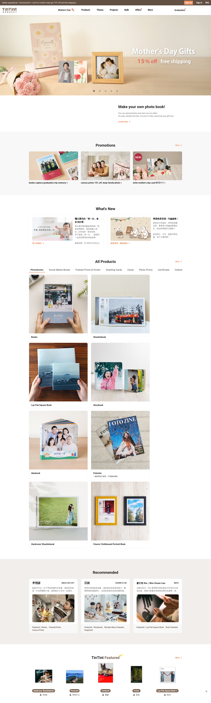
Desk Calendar (172, 445)
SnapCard (88, 448)
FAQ (207, 3)
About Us (106, 674)
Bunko (44, 445)
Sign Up (188, 3)
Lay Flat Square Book (155, 445)
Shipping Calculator (58, 674)
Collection (33, 674)
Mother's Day (66, 10)
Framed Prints (55, 445)
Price (52, 678)
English (177, 699)
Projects (114, 9)
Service (81, 678)
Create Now (124, 121)
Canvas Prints (38, 448)
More (178, 145)
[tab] (85, 10)
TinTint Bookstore (129, 674)
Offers (138, 9)
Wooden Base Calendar (114, 445)
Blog (104, 678)
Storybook (98, 445)
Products (85, 9)
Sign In (199, 3)
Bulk (126, 9)
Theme (100, 9)
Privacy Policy (84, 682)
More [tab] (150, 9)
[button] (43, 494)
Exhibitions (34, 678)
